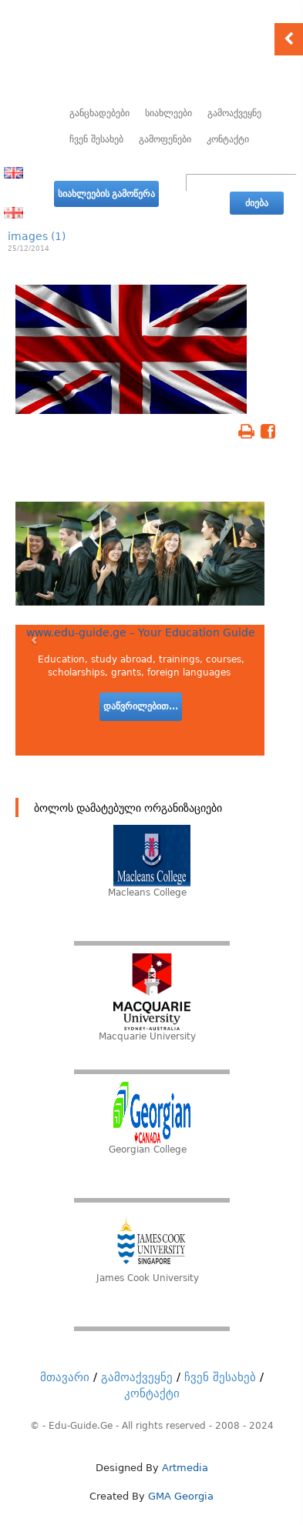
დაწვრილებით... (140, 706)
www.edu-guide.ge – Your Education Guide (140, 632)
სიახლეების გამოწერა (106, 194)
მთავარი (64, 1377)
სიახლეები (168, 113)
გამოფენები (165, 139)
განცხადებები (99, 113)
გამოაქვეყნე (234, 113)
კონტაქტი (228, 139)
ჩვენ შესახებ (96, 139)
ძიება (256, 203)
